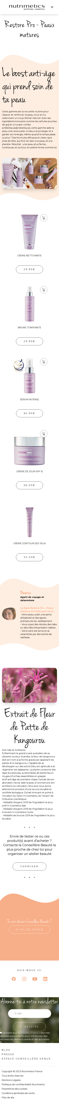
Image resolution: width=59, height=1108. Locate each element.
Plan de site (8, 1097)
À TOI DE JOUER (29, 929)
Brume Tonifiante (29, 327)
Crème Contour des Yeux (29, 543)
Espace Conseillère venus (26, 1058)
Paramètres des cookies (14, 1089)
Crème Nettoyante (29, 255)
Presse (8, 1054)
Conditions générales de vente (18, 1093)
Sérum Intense (29, 399)
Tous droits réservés (12, 1075)
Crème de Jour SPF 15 (29, 471)
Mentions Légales (11, 1080)
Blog (6, 1050)
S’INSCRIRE (29, 1026)
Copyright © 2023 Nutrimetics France (22, 1071)
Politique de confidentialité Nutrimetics (23, 1084)
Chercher (29, 866)
